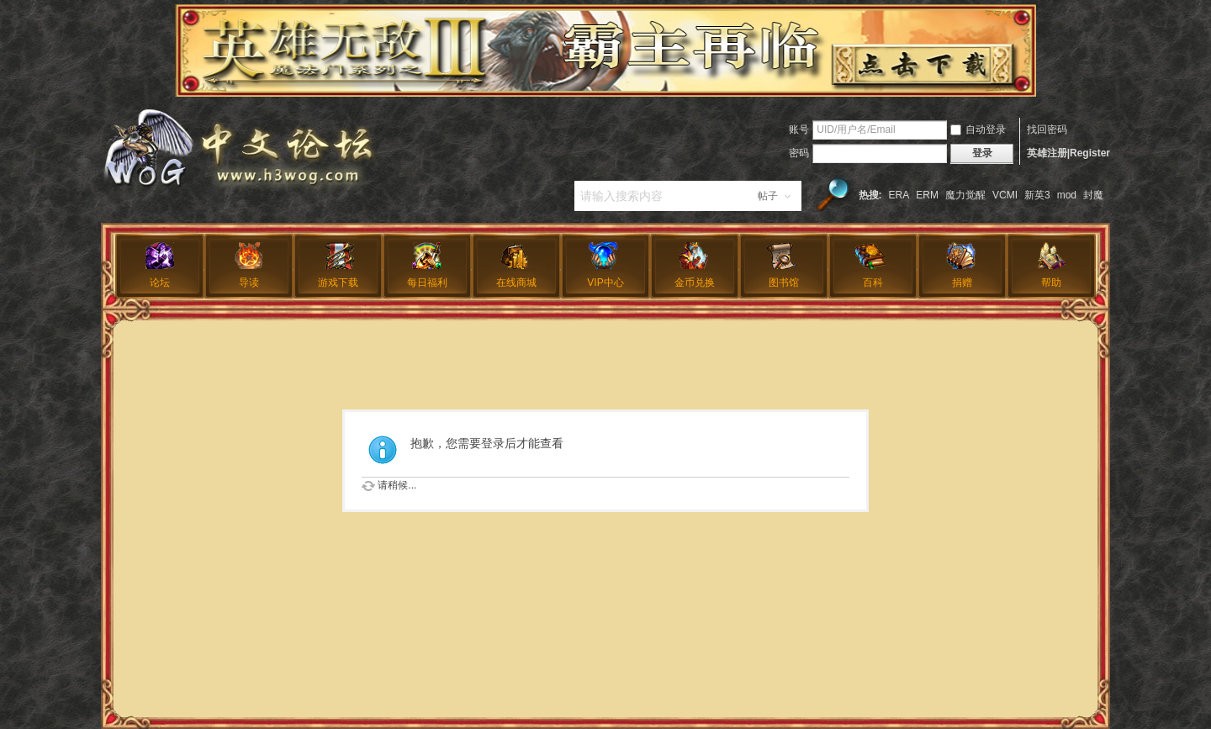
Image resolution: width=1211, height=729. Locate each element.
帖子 (768, 196)
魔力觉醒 (965, 195)
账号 (799, 129)
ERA (899, 195)
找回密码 (1047, 129)
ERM (927, 195)
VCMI (1005, 195)
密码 (799, 153)
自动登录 (978, 129)
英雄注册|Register (1068, 153)
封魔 (1093, 195)
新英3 (1037, 195)
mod (1066, 195)
